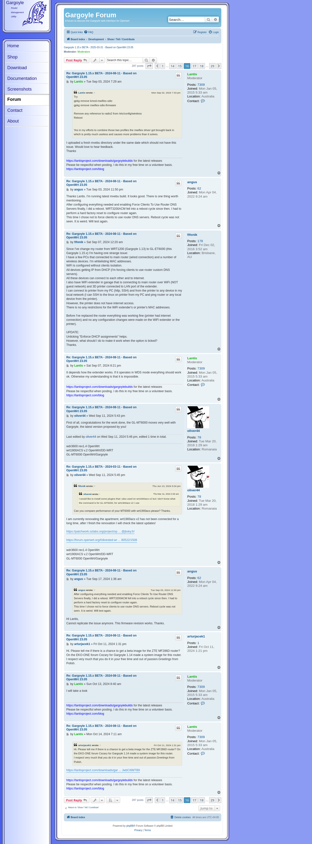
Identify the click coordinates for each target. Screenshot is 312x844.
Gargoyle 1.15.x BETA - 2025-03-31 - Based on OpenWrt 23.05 (98, 47)
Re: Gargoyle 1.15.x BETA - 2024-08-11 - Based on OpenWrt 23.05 (101, 75)
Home (13, 45)
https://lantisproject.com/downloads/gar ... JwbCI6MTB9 (103, 770)
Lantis (192, 74)
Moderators (84, 51)
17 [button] (194, 66)
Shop (12, 57)
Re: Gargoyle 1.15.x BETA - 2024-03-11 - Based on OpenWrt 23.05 (101, 468)
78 (199, 437)
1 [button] (163, 66)
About (13, 121)
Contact (14, 110)
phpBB (130, 826)
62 (199, 188)
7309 (201, 84)
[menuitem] (88, 32)
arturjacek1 (196, 636)
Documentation (22, 78)
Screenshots (19, 89)
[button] (149, 66)
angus (192, 182)
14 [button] (172, 66)
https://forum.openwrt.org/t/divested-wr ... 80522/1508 (101, 540)
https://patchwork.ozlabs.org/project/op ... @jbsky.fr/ (100, 531)
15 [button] (180, 66)
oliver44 (193, 431)
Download (17, 67)
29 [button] (212, 66)
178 (200, 241)
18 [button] (202, 66)
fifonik (192, 235)
